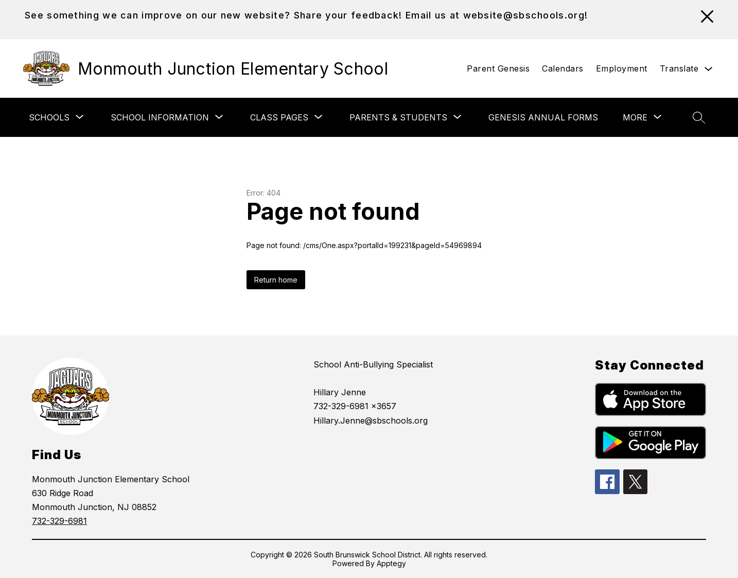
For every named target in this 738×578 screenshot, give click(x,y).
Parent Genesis (498, 68)
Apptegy (391, 563)
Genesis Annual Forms (543, 117)
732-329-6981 (59, 521)
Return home (275, 279)
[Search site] (699, 117)
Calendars (563, 68)
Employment (621, 68)
